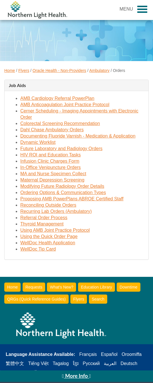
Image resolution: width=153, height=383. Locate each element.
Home (9, 70)
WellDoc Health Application (47, 242)
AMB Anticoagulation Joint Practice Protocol (64, 104)
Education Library (96, 287)
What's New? (61, 287)
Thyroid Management (41, 223)
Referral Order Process (43, 217)
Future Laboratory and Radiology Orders (61, 148)
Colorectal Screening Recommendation (60, 123)
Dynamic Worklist (37, 142)
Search (98, 299)
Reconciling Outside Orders (48, 205)
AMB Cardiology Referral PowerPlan (57, 98)
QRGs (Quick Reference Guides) (36, 299)
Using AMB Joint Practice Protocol (55, 230)
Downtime (128, 287)
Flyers (23, 70)
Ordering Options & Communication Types (63, 192)
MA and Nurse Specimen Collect (53, 173)
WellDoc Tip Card (38, 249)
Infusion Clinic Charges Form (49, 161)
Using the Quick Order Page (49, 236)
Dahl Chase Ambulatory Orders (52, 129)
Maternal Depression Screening (52, 180)
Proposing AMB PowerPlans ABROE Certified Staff (72, 198)
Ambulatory (99, 70)
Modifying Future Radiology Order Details (62, 186)
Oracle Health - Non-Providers (59, 70)
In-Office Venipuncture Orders (50, 167)
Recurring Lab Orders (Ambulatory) (56, 211)
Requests (33, 287)
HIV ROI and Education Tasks (50, 154)
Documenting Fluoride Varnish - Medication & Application (78, 136)
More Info (76, 376)
